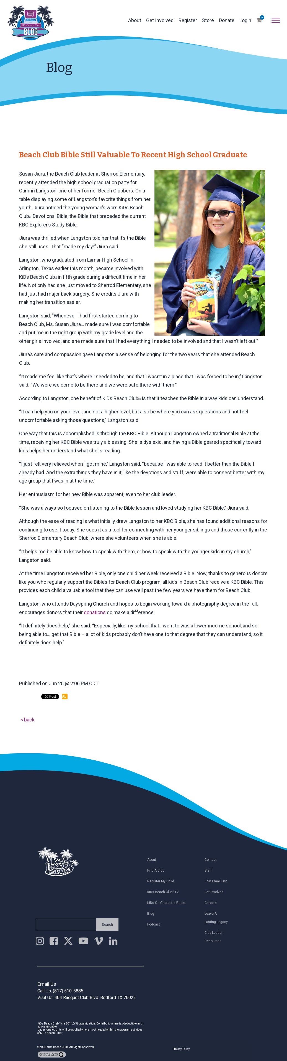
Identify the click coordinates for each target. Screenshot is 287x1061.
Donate (226, 20)
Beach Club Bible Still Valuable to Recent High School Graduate (133, 154)
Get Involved (160, 20)
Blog (152, 914)
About (134, 20)
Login (245, 20)
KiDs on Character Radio (168, 903)
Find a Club (157, 870)
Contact (212, 860)
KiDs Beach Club (57, 1047)
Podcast (155, 924)
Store (208, 20)
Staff (210, 870)
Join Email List (217, 881)
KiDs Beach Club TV (165, 892)
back (29, 720)
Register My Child (162, 881)
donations (95, 612)
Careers (212, 903)
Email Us (46, 984)
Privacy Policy (181, 1048)
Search (105, 924)
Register (188, 20)
